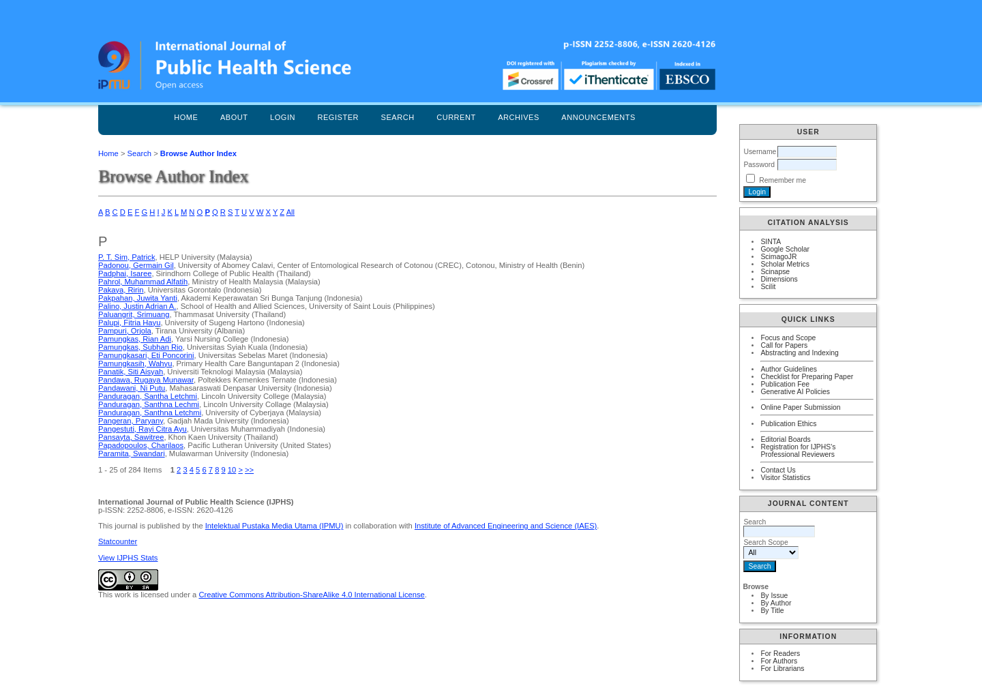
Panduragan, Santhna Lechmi (148, 404)
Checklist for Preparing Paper (806, 376)
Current (456, 117)
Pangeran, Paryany (130, 421)
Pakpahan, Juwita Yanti (137, 298)
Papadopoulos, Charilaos (140, 445)
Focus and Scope (788, 338)
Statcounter (117, 541)
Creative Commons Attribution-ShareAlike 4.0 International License (311, 594)
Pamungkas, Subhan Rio (140, 347)
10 (232, 470)
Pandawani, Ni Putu (131, 388)
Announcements (598, 117)
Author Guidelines (788, 369)
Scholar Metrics (784, 264)
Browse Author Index (198, 153)
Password (759, 164)
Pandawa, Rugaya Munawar (146, 380)
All (290, 212)
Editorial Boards (785, 439)
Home (186, 117)
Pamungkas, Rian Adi (134, 339)
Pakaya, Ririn (121, 290)
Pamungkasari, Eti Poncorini (146, 355)
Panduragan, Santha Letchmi (147, 396)
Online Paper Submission (800, 407)
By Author (775, 603)
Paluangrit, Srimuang (133, 314)
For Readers (780, 653)
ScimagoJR (778, 256)
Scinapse (775, 271)
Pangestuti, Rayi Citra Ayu (142, 429)
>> (249, 470)
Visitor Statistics (785, 477)
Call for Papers (783, 345)
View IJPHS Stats (128, 558)
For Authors (778, 661)
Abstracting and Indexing (799, 353)
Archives (518, 117)
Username (759, 151)
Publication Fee (784, 384)
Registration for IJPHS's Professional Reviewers (797, 450)
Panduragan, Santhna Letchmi (149, 412)
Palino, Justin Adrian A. (137, 306)
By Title (772, 610)
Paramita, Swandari (131, 453)
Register (338, 117)
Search (398, 117)
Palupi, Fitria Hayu (129, 322)
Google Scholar (784, 249)
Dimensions (778, 279)
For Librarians (782, 668)
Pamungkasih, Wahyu (135, 363)
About (234, 117)
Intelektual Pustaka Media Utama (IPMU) (274, 526)
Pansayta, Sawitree (131, 437)
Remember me (782, 180)
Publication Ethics (788, 424)
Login (282, 117)
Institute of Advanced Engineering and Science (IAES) (506, 526)
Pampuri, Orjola (124, 331)
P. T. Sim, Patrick (126, 257)
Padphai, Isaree (124, 273)
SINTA (770, 241)
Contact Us (777, 470)
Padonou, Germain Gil (136, 265)
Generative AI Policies (795, 391)
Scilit (767, 286)
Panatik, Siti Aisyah (130, 372)
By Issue (774, 595)
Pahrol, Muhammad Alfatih (143, 282)
